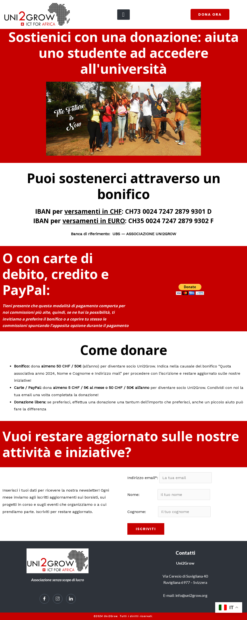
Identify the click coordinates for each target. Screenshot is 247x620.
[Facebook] (44, 599)
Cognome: (142, 511)
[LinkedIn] (71, 599)
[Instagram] (57, 599)
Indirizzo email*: (143, 477)
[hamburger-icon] (123, 14)
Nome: (141, 495)
